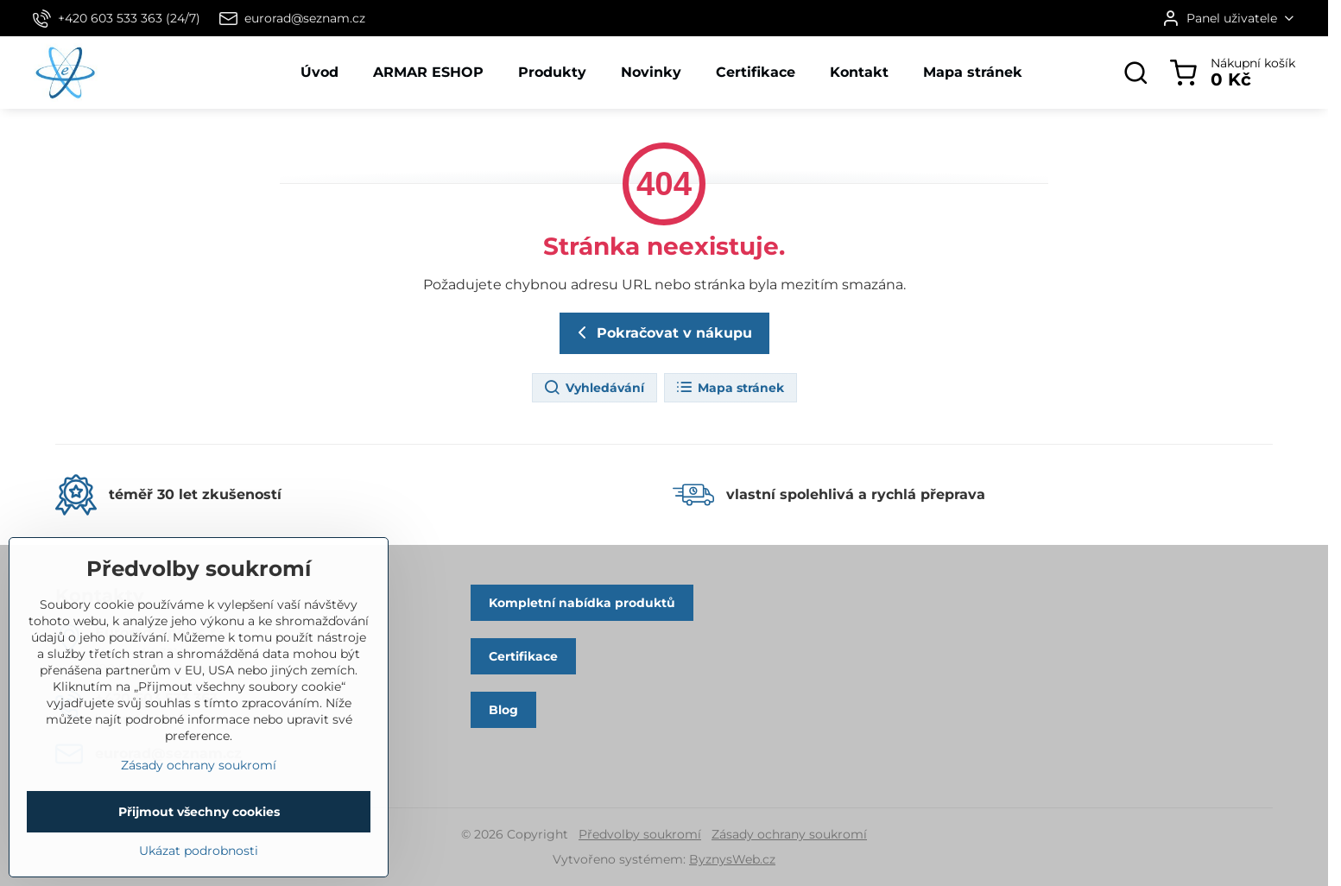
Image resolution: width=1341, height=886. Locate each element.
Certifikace (523, 656)
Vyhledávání (593, 387)
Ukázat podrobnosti (198, 876)
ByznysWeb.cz (732, 859)
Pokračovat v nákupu (662, 332)
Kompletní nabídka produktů (582, 603)
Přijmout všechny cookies (199, 837)
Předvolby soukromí (640, 834)
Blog (503, 710)
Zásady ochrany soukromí (789, 834)
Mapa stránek (729, 387)
